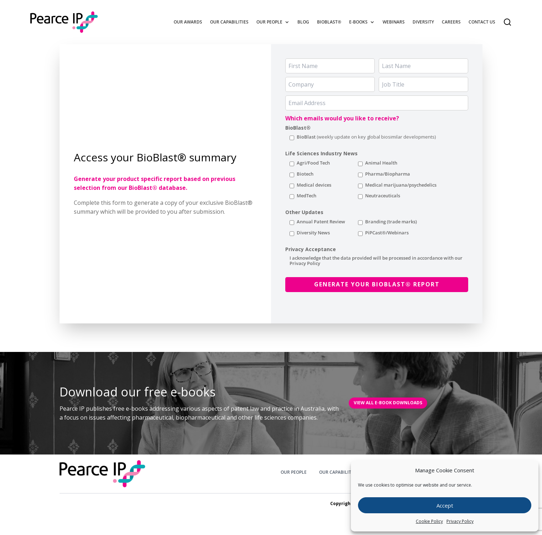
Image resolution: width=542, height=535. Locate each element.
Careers (451, 22)
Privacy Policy (460, 521)
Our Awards (188, 22)
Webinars (394, 22)
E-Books (358, 22)
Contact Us (482, 22)
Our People (269, 22)
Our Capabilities (229, 22)
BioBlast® (329, 22)
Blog (303, 22)
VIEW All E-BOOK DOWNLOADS (388, 403)
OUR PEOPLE (294, 472)
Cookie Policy (429, 521)
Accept (444, 505)
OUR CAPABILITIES (338, 472)
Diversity (423, 22)
